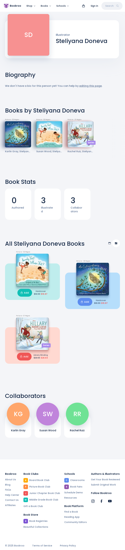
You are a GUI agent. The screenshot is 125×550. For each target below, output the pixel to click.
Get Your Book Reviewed (105, 479)
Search (112, 5)
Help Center (12, 495)
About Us (10, 479)
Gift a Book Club (33, 506)
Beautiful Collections (35, 527)
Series (91, 144)
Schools (62, 5)
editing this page (90, 88)
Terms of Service (42, 545)
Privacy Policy (68, 545)
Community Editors (75, 522)
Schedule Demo (73, 492)
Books (46, 5)
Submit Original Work (103, 484)
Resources (70, 497)
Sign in (94, 5)
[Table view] (109, 245)
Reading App (72, 517)
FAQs (8, 489)
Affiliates (10, 505)
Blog (7, 484)
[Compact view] (116, 245)
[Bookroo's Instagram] (93, 501)
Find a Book (71, 511)
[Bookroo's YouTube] (110, 501)
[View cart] (83, 6)
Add (25, 294)
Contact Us (12, 500)
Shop (30, 5)
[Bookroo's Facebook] (101, 501)
